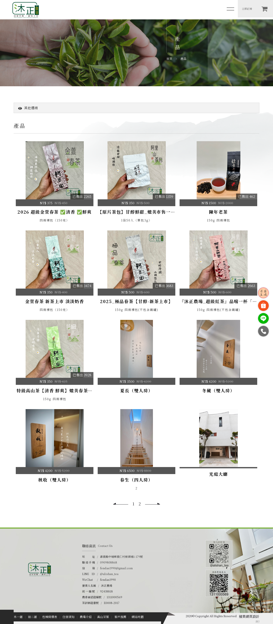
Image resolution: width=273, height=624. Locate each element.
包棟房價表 (49, 617)
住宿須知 (68, 617)
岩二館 (32, 617)
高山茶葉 (103, 617)
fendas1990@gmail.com (116, 568)
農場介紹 (86, 617)
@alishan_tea (109, 574)
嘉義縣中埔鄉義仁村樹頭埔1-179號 (121, 557)
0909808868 (108, 562)
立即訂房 (247, 8)
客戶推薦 (120, 617)
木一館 (18, 617)
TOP (267, 606)
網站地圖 (138, 617)
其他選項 (28, 107)
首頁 (169, 58)
